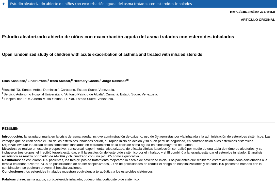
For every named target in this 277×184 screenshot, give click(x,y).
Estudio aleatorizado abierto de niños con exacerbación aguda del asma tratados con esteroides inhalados (101, 3)
